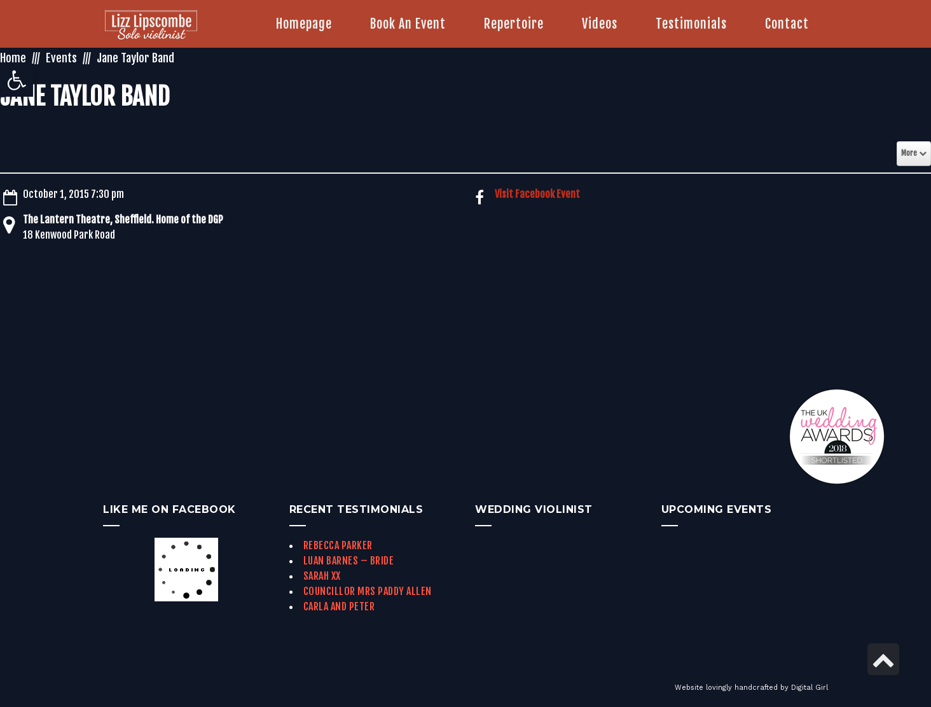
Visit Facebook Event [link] (537, 194)
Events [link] (61, 58)
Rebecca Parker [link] (338, 545)
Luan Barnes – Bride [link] (348, 560)
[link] (16, 80)
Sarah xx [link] (322, 576)
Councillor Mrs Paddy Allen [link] (367, 591)
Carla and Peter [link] (339, 606)
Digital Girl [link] (809, 687)
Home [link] (13, 58)
